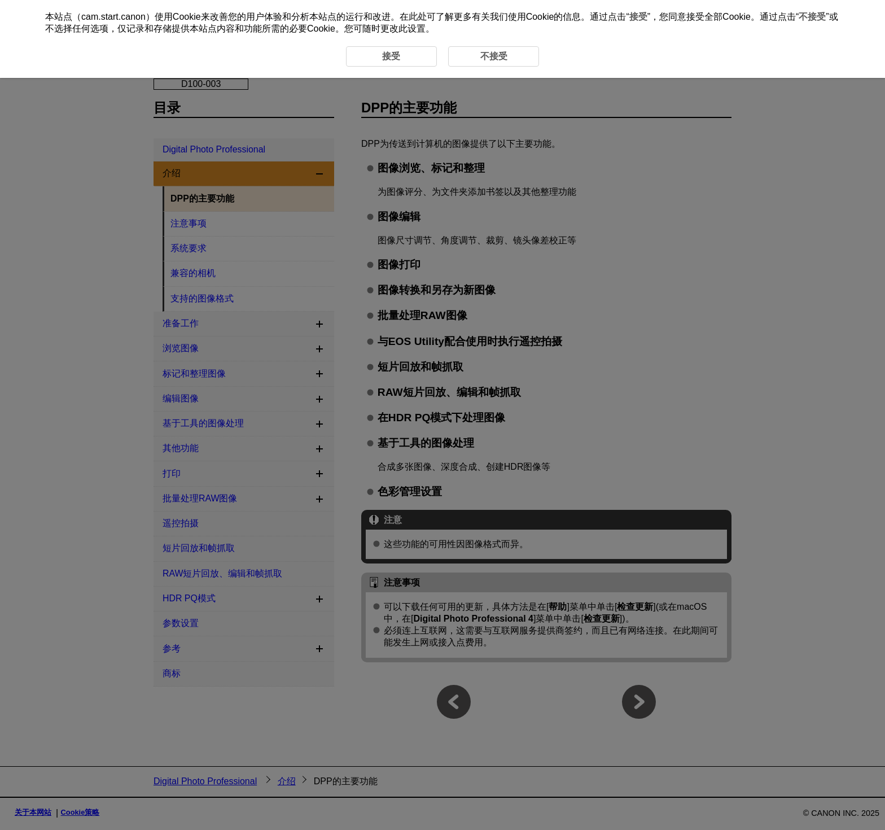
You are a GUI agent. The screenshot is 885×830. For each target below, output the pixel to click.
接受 (638, 16)
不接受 (812, 16)
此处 (418, 16)
